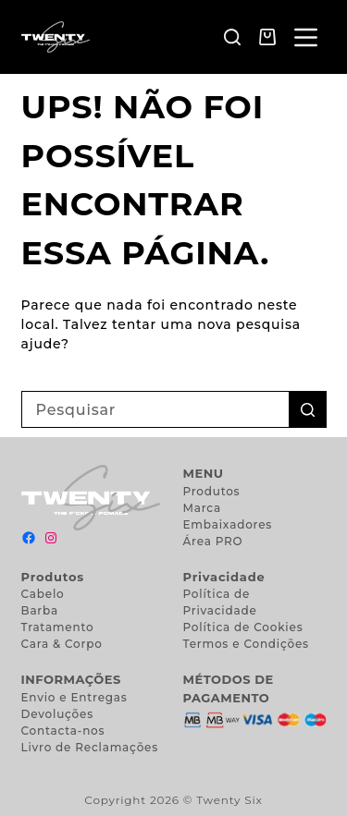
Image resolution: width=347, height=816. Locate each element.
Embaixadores (228, 524)
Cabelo (43, 594)
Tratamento (57, 627)
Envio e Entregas (74, 697)
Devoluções (57, 714)
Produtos (212, 491)
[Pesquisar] (232, 37)
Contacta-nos (63, 730)
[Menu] (305, 37)
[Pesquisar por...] (155, 409)
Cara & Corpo (62, 644)
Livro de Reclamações (90, 747)
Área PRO (213, 541)
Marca (202, 508)
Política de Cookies (243, 627)
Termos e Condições (246, 644)
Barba (39, 610)
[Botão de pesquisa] (308, 409)
